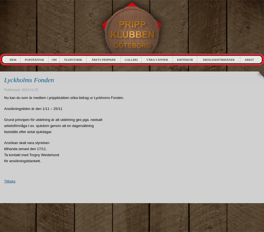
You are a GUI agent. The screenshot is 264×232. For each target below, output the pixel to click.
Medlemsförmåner (219, 59)
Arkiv (249, 59)
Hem (13, 59)
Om (54, 59)
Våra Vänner (157, 59)
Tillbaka (9, 181)
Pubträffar (34, 59)
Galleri (131, 59)
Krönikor (185, 59)
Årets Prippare (104, 59)
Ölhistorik (73, 59)
